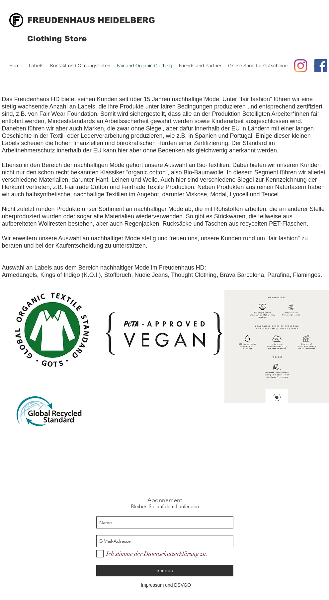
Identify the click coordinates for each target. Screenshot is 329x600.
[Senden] (164, 570)
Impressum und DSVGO (166, 585)
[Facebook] (320, 65)
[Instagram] (300, 65)
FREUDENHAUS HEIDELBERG (91, 20)
